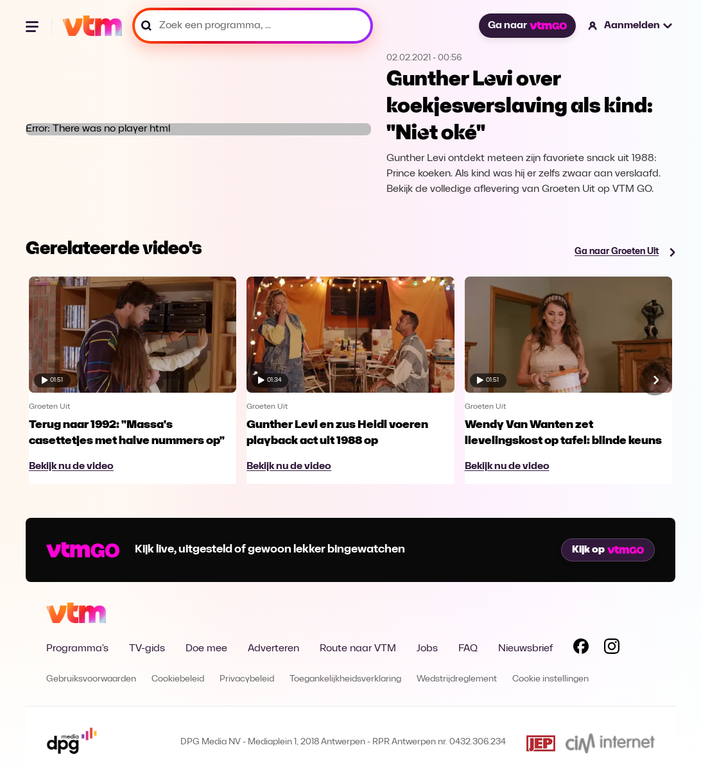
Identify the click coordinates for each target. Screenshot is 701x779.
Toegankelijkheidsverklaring (345, 679)
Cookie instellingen (550, 679)
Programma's (77, 649)
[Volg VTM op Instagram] (611, 648)
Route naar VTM (358, 649)
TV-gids (147, 649)
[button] (630, 25)
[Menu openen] (33, 25)
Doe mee (206, 649)
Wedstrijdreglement (457, 679)
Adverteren (273, 649)
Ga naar (527, 26)
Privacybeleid (247, 679)
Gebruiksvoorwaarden (91, 679)
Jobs (427, 649)
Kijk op (608, 550)
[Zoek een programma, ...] (252, 25)
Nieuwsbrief (525, 649)
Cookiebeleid (177, 679)
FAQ (468, 649)
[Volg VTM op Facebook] (581, 648)
